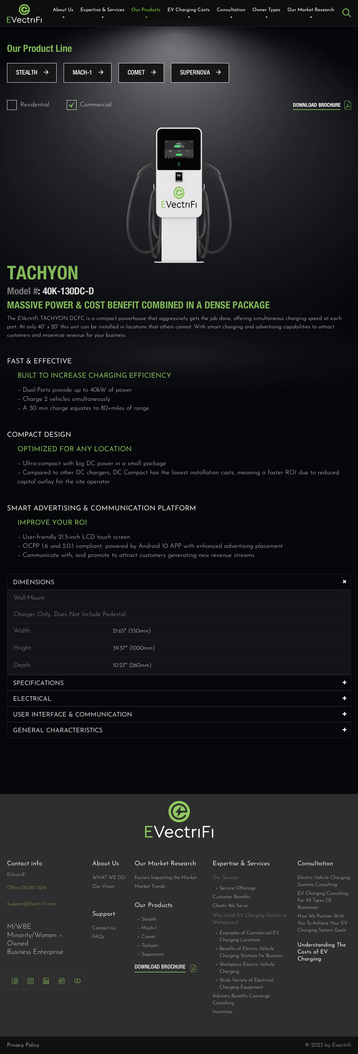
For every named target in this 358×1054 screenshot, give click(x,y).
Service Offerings (237, 888)
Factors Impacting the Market (166, 877)
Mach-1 (82, 73)
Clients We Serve (230, 905)
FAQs (98, 937)
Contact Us (104, 928)
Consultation (231, 14)
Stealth (26, 73)
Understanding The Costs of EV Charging (322, 952)
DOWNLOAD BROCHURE (317, 105)
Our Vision (103, 886)
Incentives (222, 1011)
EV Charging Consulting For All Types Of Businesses (323, 900)
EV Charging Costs (188, 14)
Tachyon (150, 945)
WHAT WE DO (109, 877)
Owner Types (266, 14)
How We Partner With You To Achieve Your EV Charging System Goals (323, 923)
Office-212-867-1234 (26, 888)
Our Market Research (310, 14)
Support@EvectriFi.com (31, 904)
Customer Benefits (231, 897)
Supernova (195, 73)
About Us (63, 14)
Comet (136, 73)
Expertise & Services (102, 14)
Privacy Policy (23, 1045)
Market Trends (150, 886)
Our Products (145, 14)
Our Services (226, 877)
